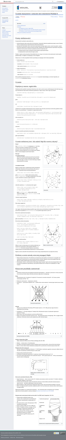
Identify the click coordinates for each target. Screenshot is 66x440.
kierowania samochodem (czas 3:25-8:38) (44, 390)
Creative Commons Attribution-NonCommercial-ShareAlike (24, 435)
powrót (16, 20)
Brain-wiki (7, 1)
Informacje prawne (19, 437)
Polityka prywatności (5, 437)
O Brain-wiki (12, 437)
